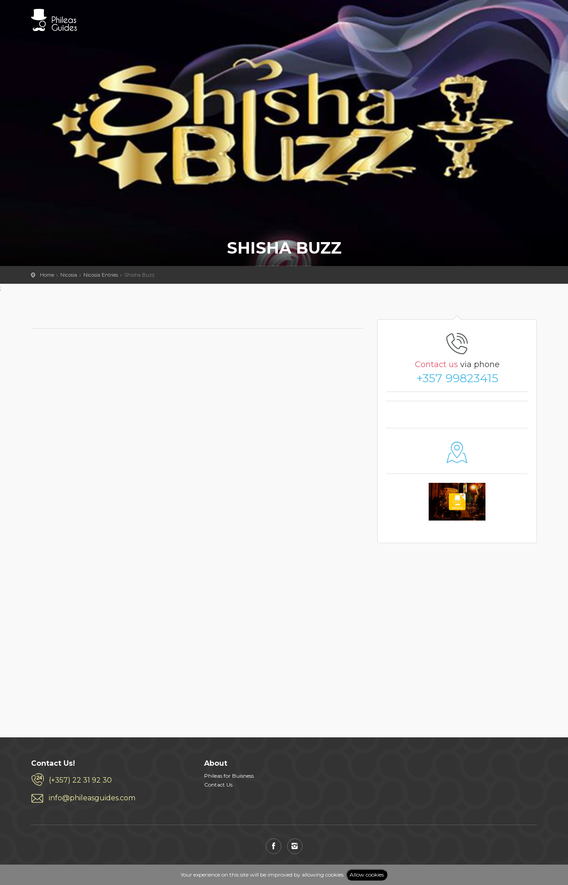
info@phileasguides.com (92, 798)
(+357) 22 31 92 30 (80, 780)
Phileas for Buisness (229, 775)
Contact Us (218, 784)
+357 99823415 (457, 378)
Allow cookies (367, 874)
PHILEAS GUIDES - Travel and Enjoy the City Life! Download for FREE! (54, 20)
